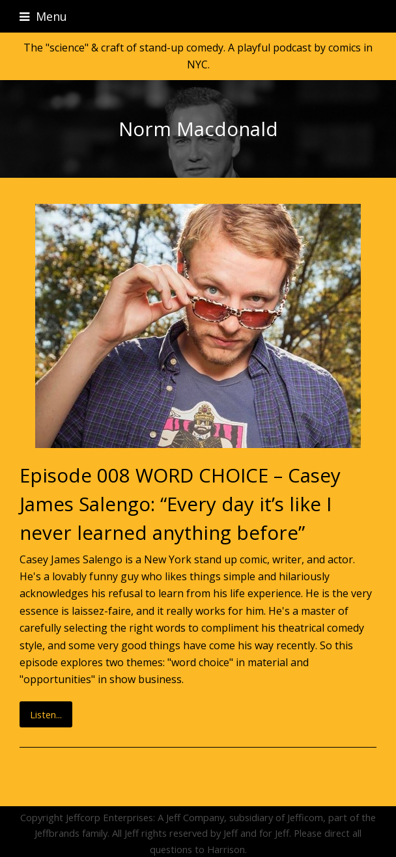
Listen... (46, 714)
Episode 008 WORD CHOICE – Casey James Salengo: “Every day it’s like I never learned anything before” (180, 504)
